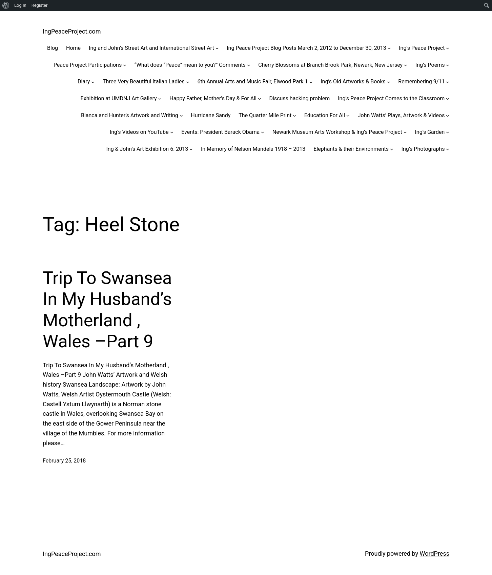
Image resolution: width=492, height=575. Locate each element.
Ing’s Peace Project (422, 48)
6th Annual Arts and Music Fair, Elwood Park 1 (252, 81)
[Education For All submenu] (348, 115)
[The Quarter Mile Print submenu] (294, 115)
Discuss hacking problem (299, 98)
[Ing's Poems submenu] (447, 65)
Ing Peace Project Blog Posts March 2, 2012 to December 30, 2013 (306, 48)
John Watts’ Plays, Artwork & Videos (401, 115)
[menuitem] (6, 5)
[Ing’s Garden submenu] (447, 132)
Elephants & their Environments (351, 149)
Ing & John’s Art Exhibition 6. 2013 (147, 149)
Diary (84, 81)
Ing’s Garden (430, 132)
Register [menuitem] (40, 5)
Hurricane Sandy (210, 115)
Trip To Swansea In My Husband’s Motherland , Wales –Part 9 (107, 310)
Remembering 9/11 (421, 81)
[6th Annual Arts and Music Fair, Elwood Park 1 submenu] (311, 81)
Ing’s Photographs (423, 149)
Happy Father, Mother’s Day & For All (213, 98)
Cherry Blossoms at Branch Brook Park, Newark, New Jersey (330, 65)
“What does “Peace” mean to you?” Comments (190, 65)
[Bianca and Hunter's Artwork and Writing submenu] (181, 115)
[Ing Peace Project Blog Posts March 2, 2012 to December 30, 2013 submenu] (389, 48)
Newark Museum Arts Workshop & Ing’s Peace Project (337, 132)
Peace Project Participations (88, 65)
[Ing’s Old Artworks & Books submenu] (388, 81)
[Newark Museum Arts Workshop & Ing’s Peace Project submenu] (405, 132)
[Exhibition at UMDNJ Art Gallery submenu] (160, 98)
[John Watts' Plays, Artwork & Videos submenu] (447, 115)
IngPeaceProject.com (72, 31)
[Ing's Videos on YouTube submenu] (171, 132)
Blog (52, 48)
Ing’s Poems (430, 65)
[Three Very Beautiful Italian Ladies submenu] (187, 81)
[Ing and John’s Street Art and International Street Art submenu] (217, 48)
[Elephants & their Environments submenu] (391, 149)
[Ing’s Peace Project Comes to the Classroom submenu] (447, 98)
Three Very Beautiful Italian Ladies (144, 81)
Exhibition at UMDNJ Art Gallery (119, 98)
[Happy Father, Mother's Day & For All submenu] (259, 98)
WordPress (434, 553)
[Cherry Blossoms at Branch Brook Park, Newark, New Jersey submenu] (405, 65)
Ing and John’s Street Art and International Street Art (151, 48)
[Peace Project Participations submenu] (124, 65)
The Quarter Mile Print (265, 115)
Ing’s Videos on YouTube (139, 132)
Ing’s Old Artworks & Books (353, 81)
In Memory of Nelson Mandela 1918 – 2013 (253, 149)
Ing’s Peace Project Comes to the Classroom (391, 98)
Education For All (324, 115)
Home (73, 48)
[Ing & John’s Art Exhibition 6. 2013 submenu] (191, 149)
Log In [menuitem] (20, 5)
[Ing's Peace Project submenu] (447, 48)
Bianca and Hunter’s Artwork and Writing (129, 115)
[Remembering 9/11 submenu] (447, 81)
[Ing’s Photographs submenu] (447, 149)
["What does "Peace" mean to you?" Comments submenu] (248, 65)
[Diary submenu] (93, 81)
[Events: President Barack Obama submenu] (262, 132)
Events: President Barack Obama (220, 132)
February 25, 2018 (64, 460)
